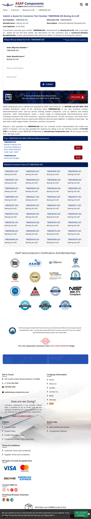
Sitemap (52, 400)
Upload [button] (77, 97)
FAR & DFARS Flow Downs (59, 427)
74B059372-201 (74, 231)
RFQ (78, 147)
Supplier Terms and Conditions (17, 455)
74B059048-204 (74, 180)
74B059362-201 (74, 222)
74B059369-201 (32, 231)
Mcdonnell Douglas (11, 158)
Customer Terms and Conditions (18, 451)
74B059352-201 (11, 222)
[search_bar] (81, 4)
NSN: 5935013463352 (12, 149)
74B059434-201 (32, 239)
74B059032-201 (32, 171)
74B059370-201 (53, 231)
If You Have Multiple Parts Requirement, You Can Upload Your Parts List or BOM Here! (40, 97)
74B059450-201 (53, 239)
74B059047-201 (11, 180)
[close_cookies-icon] (89, 514)
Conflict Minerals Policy (14, 435)
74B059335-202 (53, 214)
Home (5, 10)
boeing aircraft (22, 23)
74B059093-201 (11, 197)
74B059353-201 (53, 222)
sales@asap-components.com (17, 392)
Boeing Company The (12, 145)
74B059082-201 (74, 188)
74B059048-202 (53, 180)
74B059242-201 (53, 197)
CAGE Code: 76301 (11, 152)
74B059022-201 (11, 171)
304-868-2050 (10, 387)
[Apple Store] (4, 500)
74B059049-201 (11, 188)
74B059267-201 (53, 205)
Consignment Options (58, 431)
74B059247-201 (74, 197)
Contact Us (53, 392)
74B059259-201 (32, 205)
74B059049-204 (53, 188)
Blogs (51, 396)
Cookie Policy (10, 431)
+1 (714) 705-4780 (11, 383)
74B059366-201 (11, 231)
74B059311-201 (74, 205)
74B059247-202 (11, 205)
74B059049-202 (32, 188)
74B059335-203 (74, 214)
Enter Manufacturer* (16, 56)
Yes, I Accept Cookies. (81, 514)
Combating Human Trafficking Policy (19, 439)
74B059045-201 (53, 171)
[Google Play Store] (8, 500)
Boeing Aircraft (28, 10)
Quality (52, 388)
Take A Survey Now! (23, 416)
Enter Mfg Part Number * (17, 47)
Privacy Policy (10, 427)
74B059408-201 (11, 239)
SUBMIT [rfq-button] (48, 84)
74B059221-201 (32, 197)
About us (53, 384)
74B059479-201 (74, 239)
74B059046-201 (74, 171)
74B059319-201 (11, 214)
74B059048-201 (32, 180)
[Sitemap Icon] (51, 403)
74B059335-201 (32, 214)
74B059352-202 (32, 222)
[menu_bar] (87, 4)
